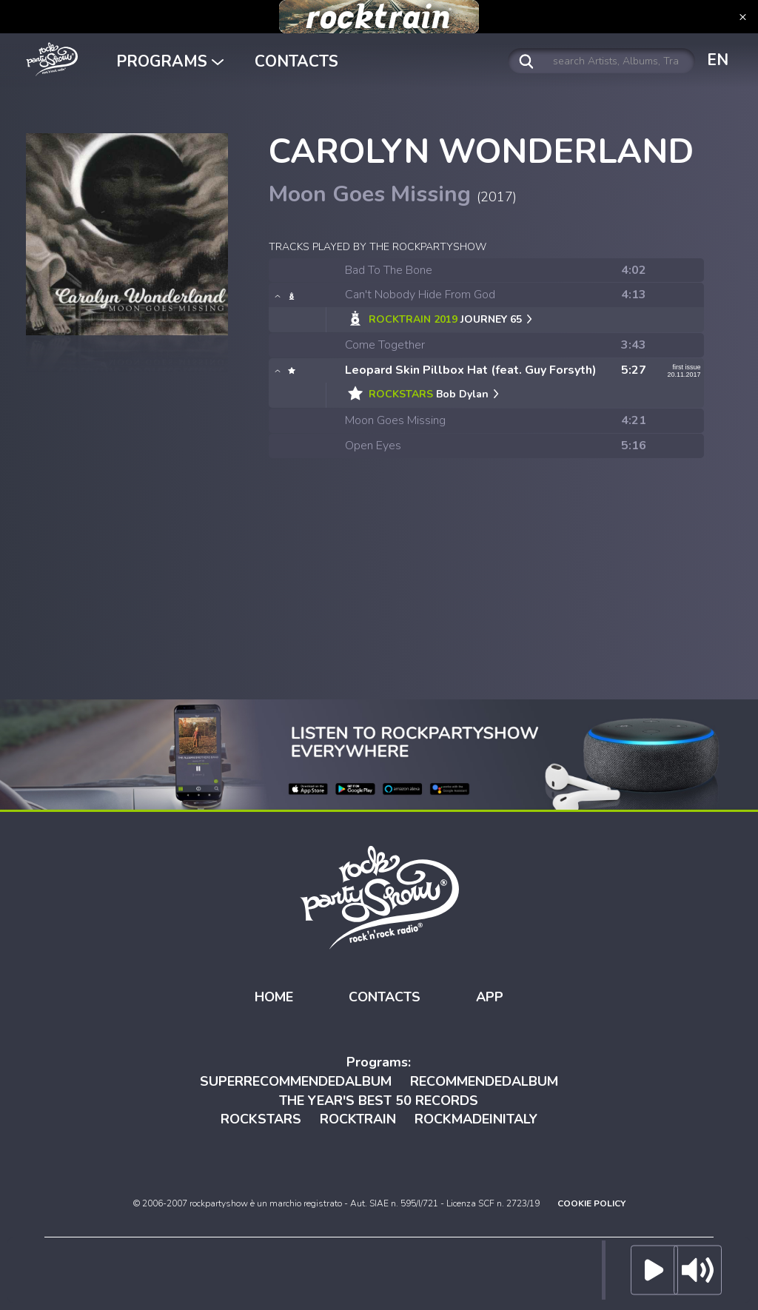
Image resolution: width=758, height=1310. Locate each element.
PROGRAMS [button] (170, 61)
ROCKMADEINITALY (476, 1119)
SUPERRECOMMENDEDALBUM (296, 1081)
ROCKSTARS (261, 1119)
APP (489, 997)
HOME (274, 997)
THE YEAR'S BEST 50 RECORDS (378, 1100)
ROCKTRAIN (358, 1119)
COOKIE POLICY (591, 1203)
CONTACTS (296, 61)
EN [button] (717, 60)
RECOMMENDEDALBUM (484, 1081)
